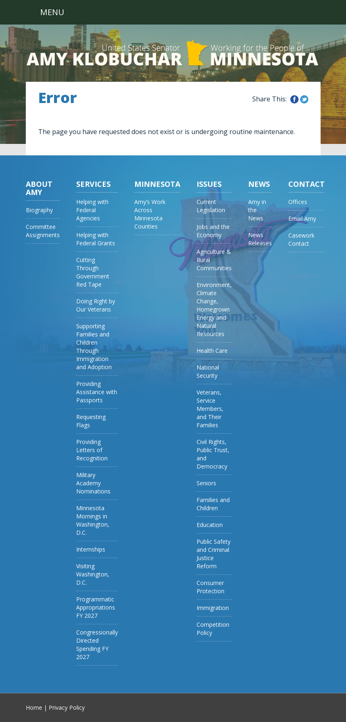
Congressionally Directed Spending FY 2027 (97, 644)
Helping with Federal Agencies (92, 210)
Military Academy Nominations (93, 483)
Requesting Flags (91, 421)
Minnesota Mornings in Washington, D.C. (92, 520)
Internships (90, 549)
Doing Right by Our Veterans (95, 305)
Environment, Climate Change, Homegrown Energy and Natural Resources (214, 309)
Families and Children (213, 504)
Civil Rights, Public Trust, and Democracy (213, 454)
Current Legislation (211, 206)
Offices (297, 202)
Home (34, 707)
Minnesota (157, 184)
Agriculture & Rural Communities (214, 260)
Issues (209, 184)
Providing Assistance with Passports (96, 392)
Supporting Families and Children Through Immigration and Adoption (94, 346)
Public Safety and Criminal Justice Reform (214, 554)
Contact (306, 184)
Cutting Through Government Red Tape (92, 272)
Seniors (206, 483)
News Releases (260, 239)
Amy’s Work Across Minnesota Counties (149, 214)
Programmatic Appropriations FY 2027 (95, 607)
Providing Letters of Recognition (92, 450)
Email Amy (302, 218)
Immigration (213, 608)
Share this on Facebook (294, 99)
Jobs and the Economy (213, 231)
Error (57, 97)
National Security (208, 371)
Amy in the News (257, 210)
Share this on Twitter (304, 99)
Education (210, 525)
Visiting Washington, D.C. (92, 574)
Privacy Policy (67, 707)
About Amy (39, 188)
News (259, 184)
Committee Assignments (43, 231)
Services (93, 184)
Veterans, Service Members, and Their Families (210, 408)
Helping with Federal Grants (95, 239)
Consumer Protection (210, 587)
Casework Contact (301, 239)
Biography (39, 210)
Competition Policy (213, 629)
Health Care (212, 350)
